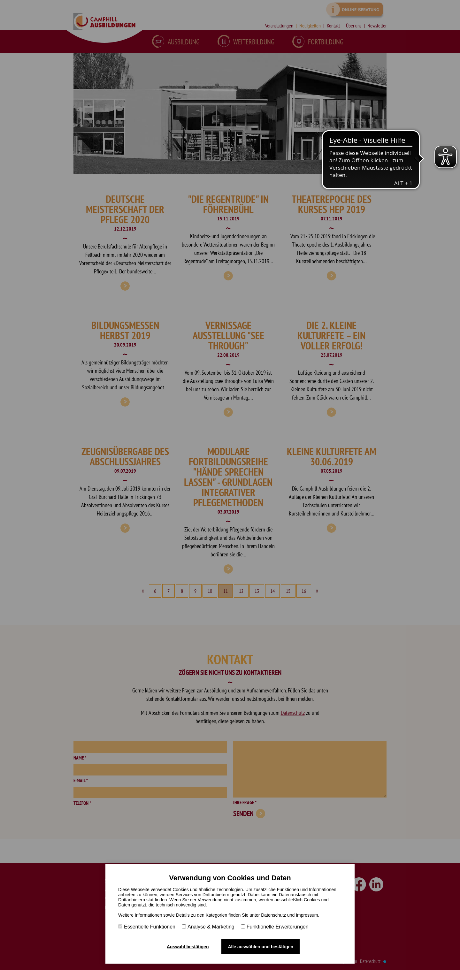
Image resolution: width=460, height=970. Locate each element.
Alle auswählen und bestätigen (260, 946)
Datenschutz (273, 915)
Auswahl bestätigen (188, 946)
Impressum (307, 915)
